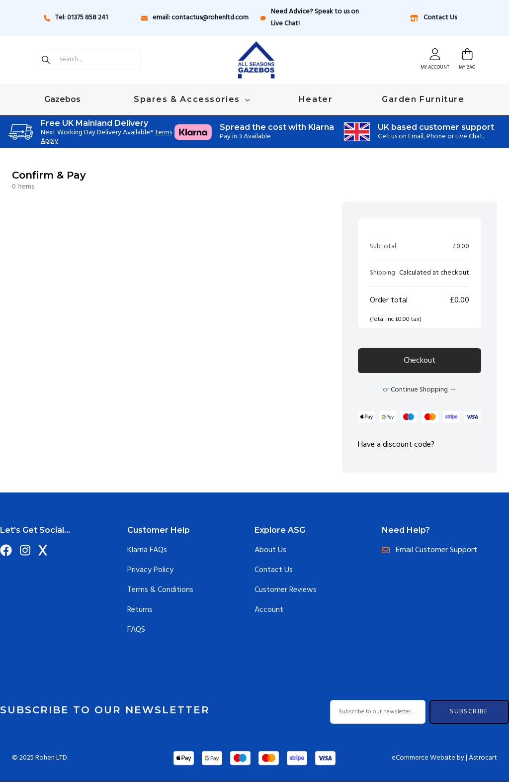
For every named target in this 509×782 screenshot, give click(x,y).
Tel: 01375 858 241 (76, 17)
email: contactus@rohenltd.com (195, 17)
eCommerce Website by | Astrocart (444, 758)
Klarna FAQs (147, 550)
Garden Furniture (423, 99)
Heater (316, 99)
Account (268, 610)
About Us (270, 550)
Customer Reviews (285, 590)
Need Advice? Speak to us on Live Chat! (309, 17)
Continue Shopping (423, 389)
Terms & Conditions (160, 590)
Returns (140, 610)
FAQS (136, 630)
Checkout (419, 360)
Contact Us (433, 17)
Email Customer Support (429, 550)
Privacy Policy (150, 570)
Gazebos (63, 99)
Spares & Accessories (192, 99)
